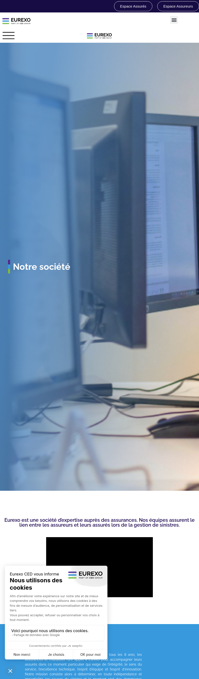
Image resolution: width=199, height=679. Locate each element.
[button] (174, 20)
